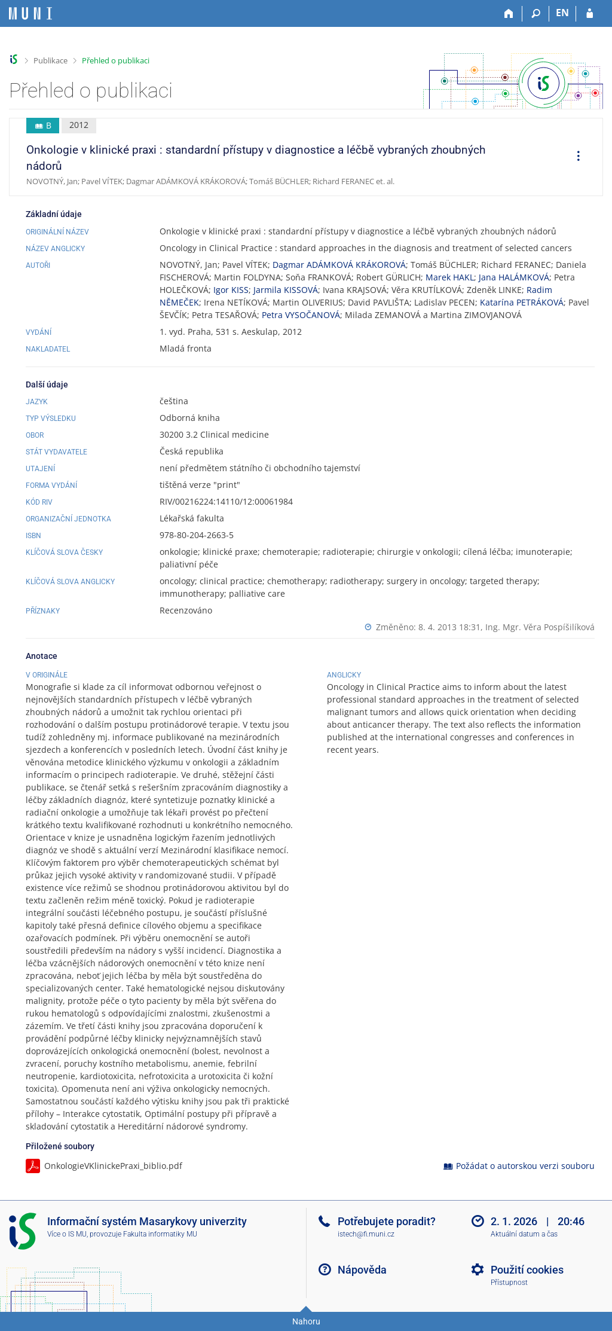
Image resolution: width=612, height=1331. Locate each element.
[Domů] (508, 14)
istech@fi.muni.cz (366, 1234)
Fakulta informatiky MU (160, 1234)
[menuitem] (574, 157)
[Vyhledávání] (535, 14)
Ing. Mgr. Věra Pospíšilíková (540, 627)
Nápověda (362, 1269)
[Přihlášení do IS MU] (589, 14)
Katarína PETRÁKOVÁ (522, 302)
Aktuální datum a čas (524, 1234)
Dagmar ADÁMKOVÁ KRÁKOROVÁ (339, 264)
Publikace (50, 60)
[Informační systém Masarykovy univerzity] (30, 13)
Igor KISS (231, 289)
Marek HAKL (450, 277)
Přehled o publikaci (115, 60)
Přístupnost (509, 1282)
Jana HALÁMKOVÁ (514, 277)
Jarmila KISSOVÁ (285, 289)
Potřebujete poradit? (387, 1221)
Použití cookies (527, 1269)
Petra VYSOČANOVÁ (301, 314)
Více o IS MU (67, 1234)
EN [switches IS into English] (562, 12)
